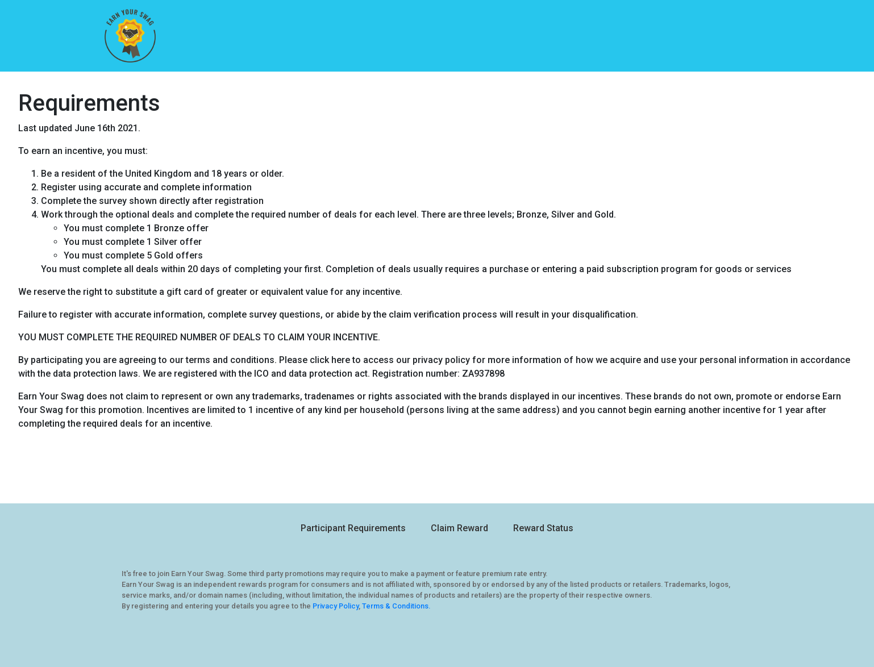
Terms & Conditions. (396, 606)
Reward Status (543, 528)
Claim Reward (459, 528)
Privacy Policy (336, 606)
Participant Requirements (353, 528)
